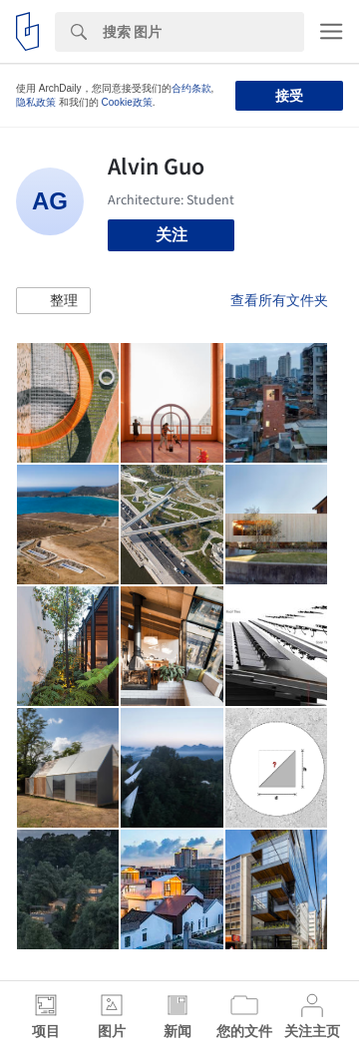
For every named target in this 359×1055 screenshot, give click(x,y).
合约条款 (191, 88)
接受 (289, 96)
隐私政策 (36, 102)
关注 (171, 234)
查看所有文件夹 (279, 300)
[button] (53, 301)
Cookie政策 (127, 102)
